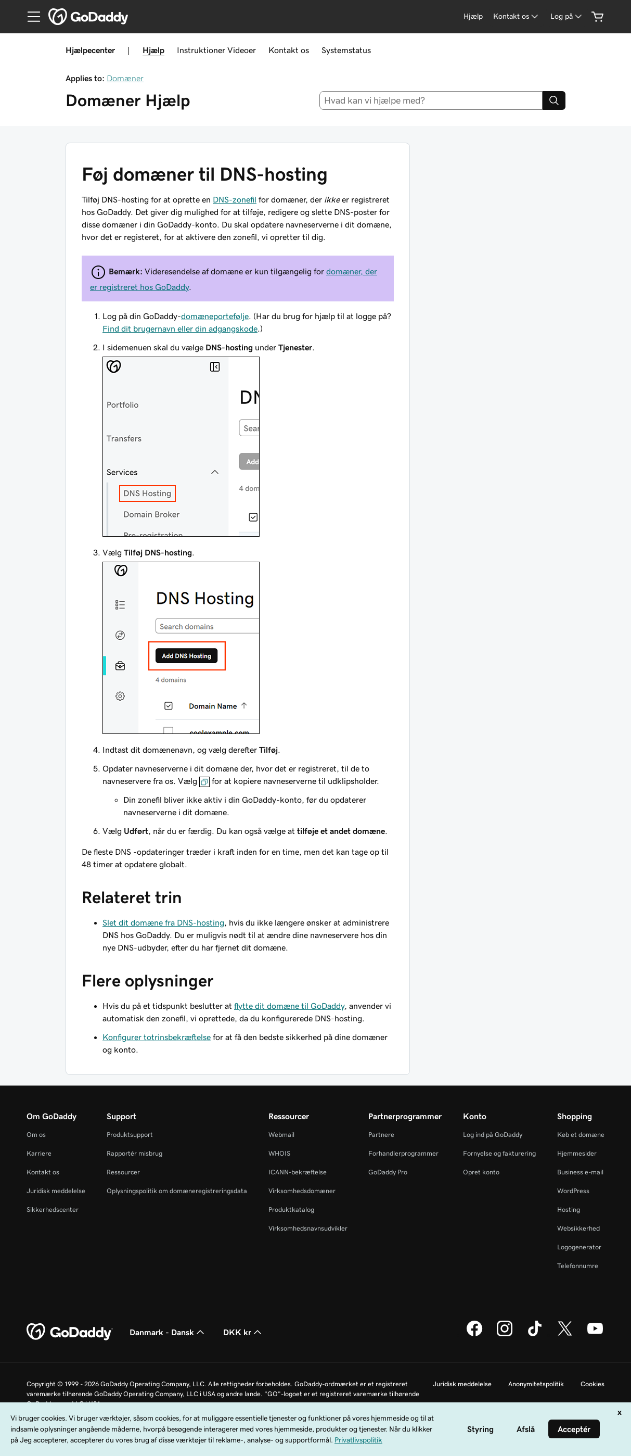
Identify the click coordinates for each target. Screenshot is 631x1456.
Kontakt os (288, 50)
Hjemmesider (577, 1153)
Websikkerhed (578, 1228)
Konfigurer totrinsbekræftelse (156, 1037)
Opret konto (481, 1172)
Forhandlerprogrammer (403, 1153)
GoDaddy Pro (387, 1172)
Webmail (281, 1134)
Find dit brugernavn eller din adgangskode (179, 328)
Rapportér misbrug (134, 1153)
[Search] (554, 100)
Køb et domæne (580, 1134)
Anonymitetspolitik (536, 1384)
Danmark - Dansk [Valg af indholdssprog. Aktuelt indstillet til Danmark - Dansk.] (168, 1332)
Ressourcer (123, 1172)
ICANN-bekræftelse (297, 1172)
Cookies (592, 1384)
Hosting (568, 1209)
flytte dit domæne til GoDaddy (289, 1006)
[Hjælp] (473, 16)
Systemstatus (346, 50)
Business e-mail (580, 1172)
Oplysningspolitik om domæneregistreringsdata (177, 1190)
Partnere (381, 1134)
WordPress (573, 1190)
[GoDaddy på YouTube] (595, 1335)
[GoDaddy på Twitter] (565, 1335)
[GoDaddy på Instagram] (504, 1335)
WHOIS (279, 1153)
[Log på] (567, 16)
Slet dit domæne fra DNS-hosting (163, 922)
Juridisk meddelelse (56, 1190)
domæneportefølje (215, 316)
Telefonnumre (577, 1265)
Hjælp (153, 50)
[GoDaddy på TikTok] (534, 1335)
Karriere (39, 1153)
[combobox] (431, 100)
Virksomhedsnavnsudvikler (307, 1228)
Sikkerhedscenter (53, 1209)
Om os (36, 1134)
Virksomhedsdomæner (302, 1190)
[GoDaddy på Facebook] (474, 1335)
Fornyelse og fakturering (499, 1153)
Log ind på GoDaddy (492, 1134)
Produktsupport (130, 1134)
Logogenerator (579, 1247)
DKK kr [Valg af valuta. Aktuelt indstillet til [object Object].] (243, 1332)
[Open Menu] (29, 16)
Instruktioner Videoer (216, 50)
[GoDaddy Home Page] (70, 1332)
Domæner (125, 78)
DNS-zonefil (234, 199)
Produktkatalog (291, 1209)
